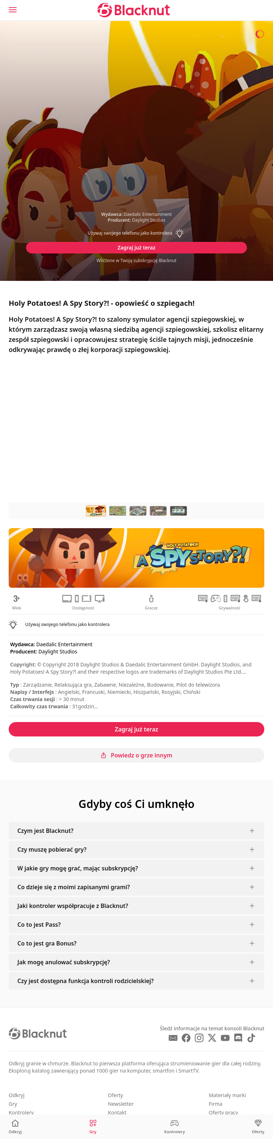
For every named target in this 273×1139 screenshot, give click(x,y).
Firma (216, 1103)
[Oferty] (258, 1127)
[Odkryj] (15, 1127)
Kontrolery (21, 1112)
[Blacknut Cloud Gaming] (133, 10)
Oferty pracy (223, 1112)
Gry (13, 1103)
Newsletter (121, 1103)
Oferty (115, 1095)
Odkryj (17, 1095)
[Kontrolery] (174, 1127)
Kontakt (117, 1112)
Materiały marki (227, 1095)
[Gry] (93, 1127)
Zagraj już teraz (137, 247)
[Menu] (13, 9)
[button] (136, 233)
